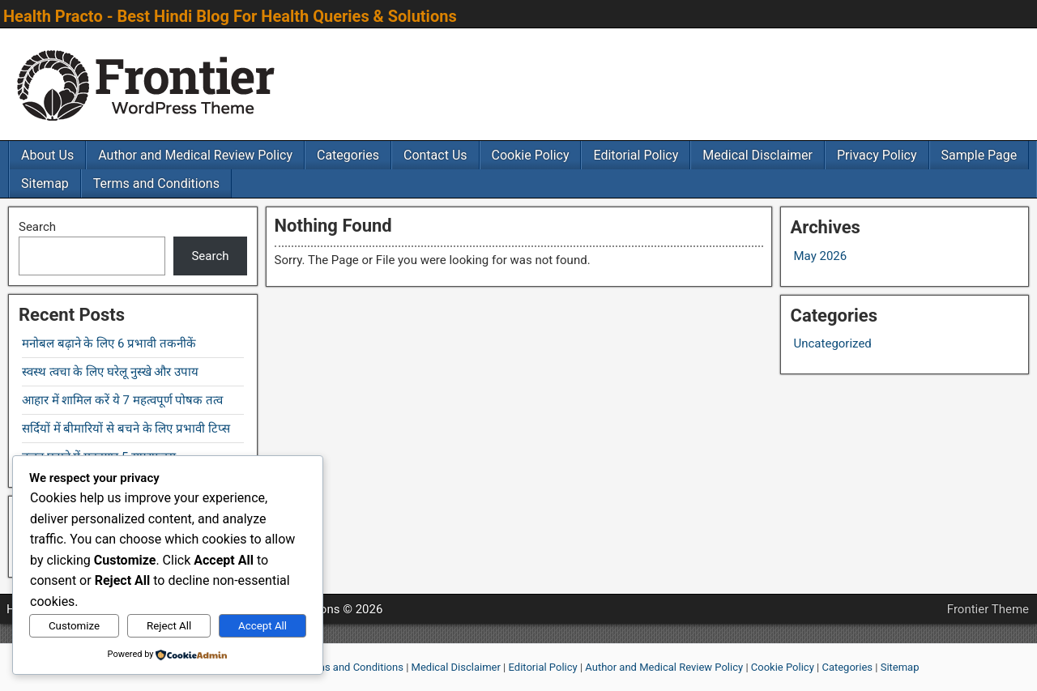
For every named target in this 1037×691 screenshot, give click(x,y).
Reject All (169, 626)
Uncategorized (833, 343)
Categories (348, 155)
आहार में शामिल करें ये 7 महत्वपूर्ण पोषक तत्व (122, 400)
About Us (47, 155)
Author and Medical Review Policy (195, 155)
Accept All (262, 626)
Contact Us (435, 155)
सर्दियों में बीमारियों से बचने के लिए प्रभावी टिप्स (126, 428)
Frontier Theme (988, 609)
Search (37, 227)
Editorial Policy (635, 155)
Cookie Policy (531, 155)
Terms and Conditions (156, 183)
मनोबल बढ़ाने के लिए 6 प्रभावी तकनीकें (109, 343)
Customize (74, 626)
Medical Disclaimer (757, 155)
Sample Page (979, 155)
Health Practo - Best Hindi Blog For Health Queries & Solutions (230, 16)
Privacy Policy (877, 155)
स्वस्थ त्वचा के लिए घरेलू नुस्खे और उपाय (110, 372)
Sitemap (45, 183)
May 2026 (820, 256)
